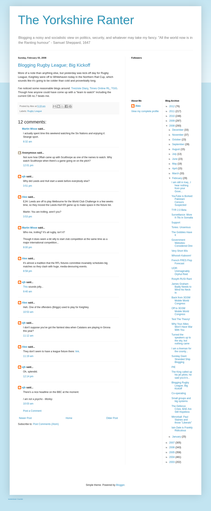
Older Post (112, 418)
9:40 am (27, 291)
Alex (24, 197)
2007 (172, 442)
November (178, 134)
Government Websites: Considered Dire (181, 242)
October (177, 139)
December (178, 129)
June (175, 159)
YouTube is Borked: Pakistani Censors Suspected (182, 200)
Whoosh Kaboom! (181, 255)
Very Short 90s (179, 250)
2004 (172, 457)
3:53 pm (27, 216)
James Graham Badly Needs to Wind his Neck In (181, 288)
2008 (172, 125)
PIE (173, 367)
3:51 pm (27, 185)
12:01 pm (28, 165)
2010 (172, 116)
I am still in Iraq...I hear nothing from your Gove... (181, 187)
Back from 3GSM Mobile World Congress (180, 300)
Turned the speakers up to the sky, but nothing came (181, 339)
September (178, 144)
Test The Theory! (180, 319)
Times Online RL (100, 88)
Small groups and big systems (181, 400)
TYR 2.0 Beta (178, 210)
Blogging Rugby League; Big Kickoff (54, 65)
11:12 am (28, 335)
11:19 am (28, 356)
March (176, 173)
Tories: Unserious (181, 227)
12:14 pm (28, 376)
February (177, 178)
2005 (172, 452)
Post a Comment (32, 410)
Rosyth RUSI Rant (181, 278)
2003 (172, 462)
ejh (24, 176)
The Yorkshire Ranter (76, 20)
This (25, 286)
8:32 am (27, 141)
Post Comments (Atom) (46, 424)
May (174, 163)
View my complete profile (145, 111)
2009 (172, 120)
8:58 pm (27, 271)
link (77, 351)
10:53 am (28, 312)
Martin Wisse (29, 128)
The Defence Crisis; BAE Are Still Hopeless (181, 409)
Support (175, 222)
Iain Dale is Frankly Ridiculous (181, 429)
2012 (172, 106)
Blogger (120, 485)
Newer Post (25, 418)
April (175, 168)
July (174, 154)
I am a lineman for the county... (181, 350)
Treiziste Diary (79, 88)
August (176, 149)
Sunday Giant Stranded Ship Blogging (180, 359)
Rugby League (34, 111)
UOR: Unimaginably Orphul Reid (180, 271)
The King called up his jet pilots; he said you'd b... (181, 374)
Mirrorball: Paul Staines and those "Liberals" (181, 419)
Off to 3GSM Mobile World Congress (180, 311)
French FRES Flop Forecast (181, 262)
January (177, 436)
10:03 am (28, 403)
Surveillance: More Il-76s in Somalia (182, 216)
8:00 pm (27, 247)
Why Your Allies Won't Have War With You (181, 326)
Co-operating (178, 393)
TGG (114, 88)
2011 (172, 111)
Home (69, 418)
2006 (172, 447)
